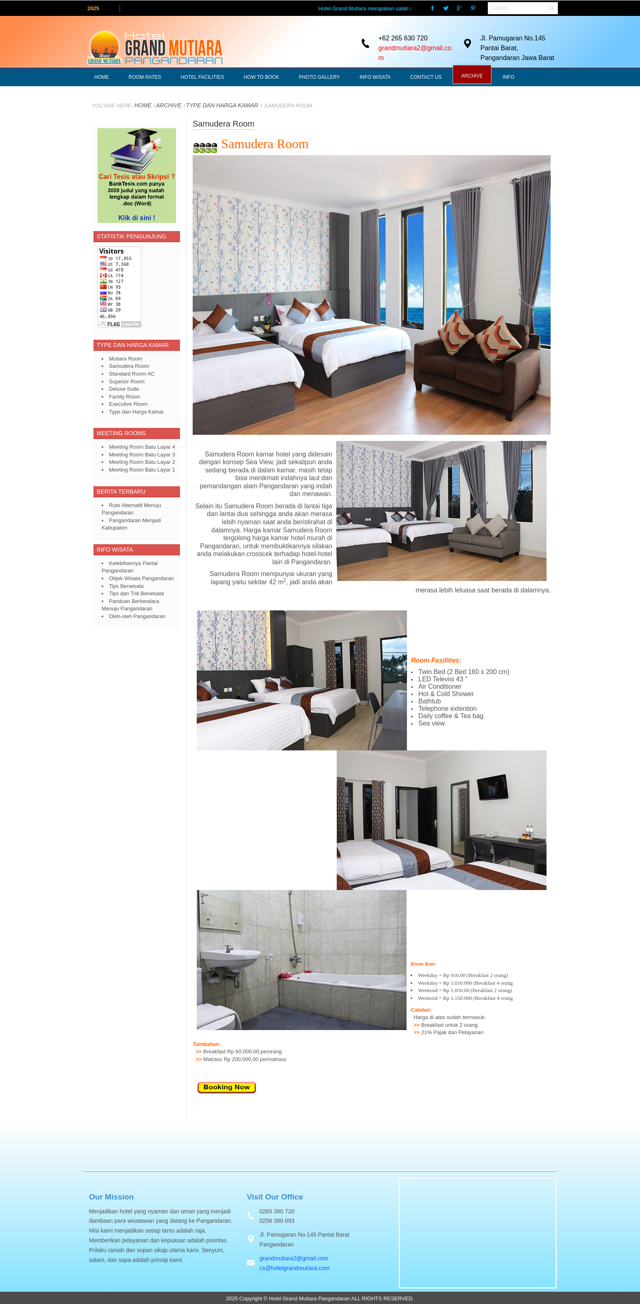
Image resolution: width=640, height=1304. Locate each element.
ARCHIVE (168, 105)
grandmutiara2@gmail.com (294, 1258)
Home (142, 105)
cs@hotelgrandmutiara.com (294, 1267)
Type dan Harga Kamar (222, 105)
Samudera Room (229, 454)
